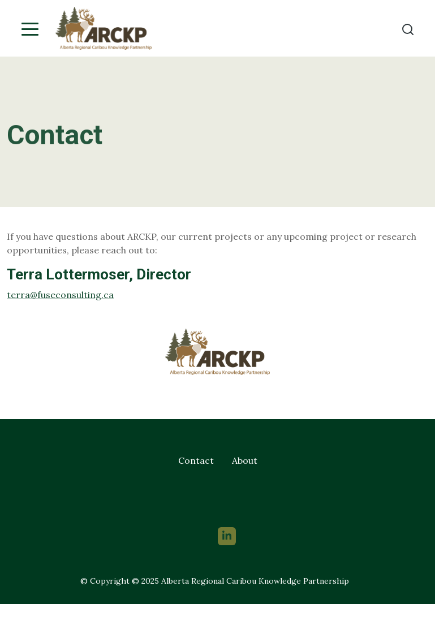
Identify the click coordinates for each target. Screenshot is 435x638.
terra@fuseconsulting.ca (60, 294)
